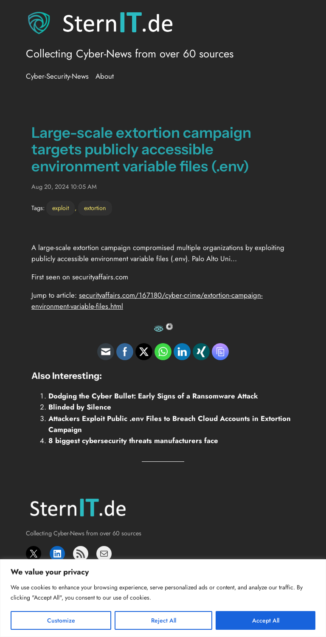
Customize (61, 620)
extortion (95, 208)
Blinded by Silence (79, 407)
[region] (163, 598)
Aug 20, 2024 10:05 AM (64, 186)
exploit (60, 208)
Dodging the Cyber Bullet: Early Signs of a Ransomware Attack (153, 396)
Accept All (265, 620)
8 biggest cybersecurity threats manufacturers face (133, 440)
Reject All (163, 620)
